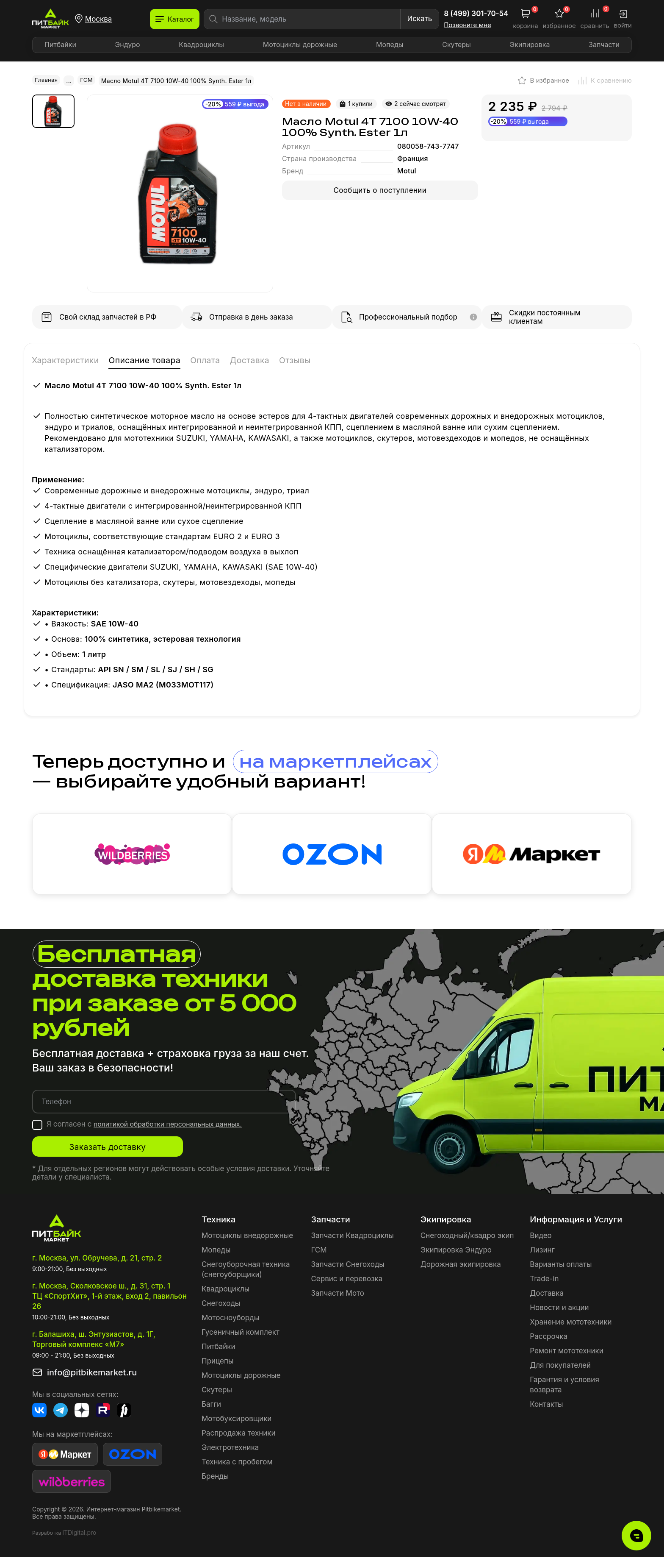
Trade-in (544, 1286)
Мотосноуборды (230, 1325)
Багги (211, 1411)
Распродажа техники (239, 1440)
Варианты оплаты (561, 1271)
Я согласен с (150, 1131)
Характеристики (72, 360)
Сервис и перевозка (346, 1286)
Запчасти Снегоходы (347, 1271)
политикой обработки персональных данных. (173, 1131)
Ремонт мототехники (566, 1358)
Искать (419, 18)
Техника (218, 1227)
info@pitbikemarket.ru (92, 1380)
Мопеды (389, 44)
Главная (47, 80)
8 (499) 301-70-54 (476, 13)
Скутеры (456, 44)
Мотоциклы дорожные (300, 44)
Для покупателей (560, 1372)
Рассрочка (548, 1343)
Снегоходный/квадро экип (467, 1242)
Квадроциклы (201, 44)
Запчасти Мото (337, 1300)
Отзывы (338, 360)
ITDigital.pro (79, 1539)
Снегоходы (221, 1310)
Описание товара (164, 360)
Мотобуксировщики (236, 1426)
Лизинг (542, 1257)
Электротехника (230, 1454)
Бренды (215, 1483)
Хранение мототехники (570, 1329)
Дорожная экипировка (461, 1271)
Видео (540, 1242)
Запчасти (604, 44)
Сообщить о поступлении (380, 190)
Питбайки (60, 44)
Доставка (285, 360)
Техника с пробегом (237, 1469)
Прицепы (217, 1368)
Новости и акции (559, 1315)
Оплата (234, 360)
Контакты (546, 1411)
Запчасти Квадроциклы (352, 1242)
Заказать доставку (117, 1154)
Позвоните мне (467, 25)
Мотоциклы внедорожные (247, 1242)
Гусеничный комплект (240, 1339)
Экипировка (530, 44)
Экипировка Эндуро (456, 1257)
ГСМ (88, 80)
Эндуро (127, 44)
